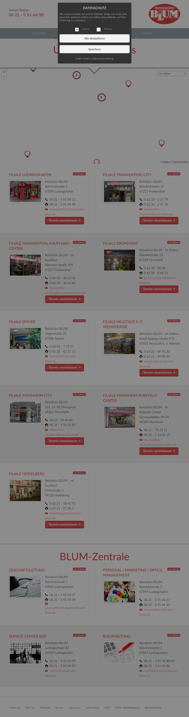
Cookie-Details (82, 59)
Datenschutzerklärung (103, 59)
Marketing (108, 29)
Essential (86, 29)
